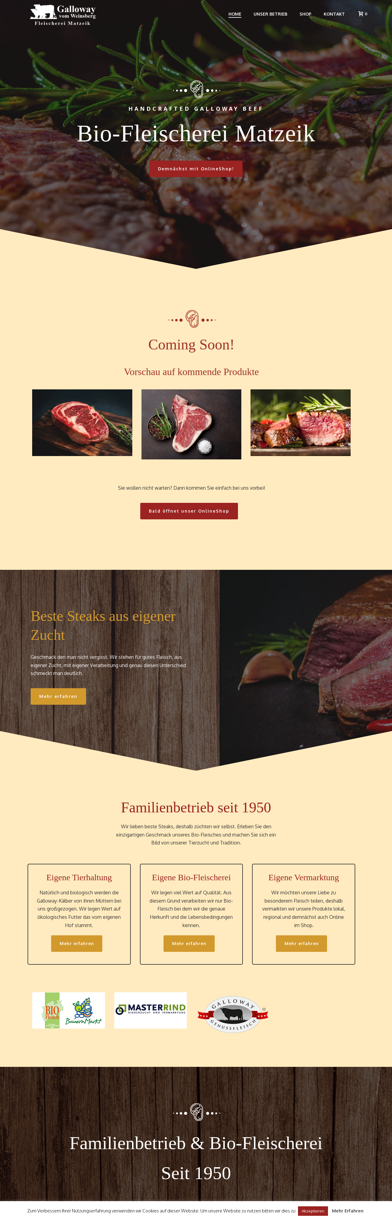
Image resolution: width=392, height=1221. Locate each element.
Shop (305, 14)
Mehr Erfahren (348, 1211)
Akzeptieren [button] (313, 1210)
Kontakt (334, 14)
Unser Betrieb (270, 14)
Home (234, 14)
